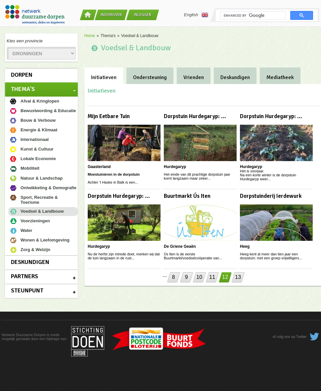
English (196, 15)
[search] (252, 15)
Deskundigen (30, 262)
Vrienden (193, 77)
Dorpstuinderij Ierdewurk (271, 196)
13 (238, 277)
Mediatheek (280, 77)
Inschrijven (111, 15)
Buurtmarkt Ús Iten (187, 196)
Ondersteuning (150, 77)
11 (212, 277)
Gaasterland (99, 166)
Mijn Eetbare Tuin (109, 116)
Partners (24, 276)
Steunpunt (27, 290)
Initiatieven (103, 77)
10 (199, 277)
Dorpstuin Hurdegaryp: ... (195, 116)
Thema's (23, 89)
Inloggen (142, 15)
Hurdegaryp (175, 166)
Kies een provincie (25, 40)
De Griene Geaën (180, 246)
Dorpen (21, 74)
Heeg (245, 246)
